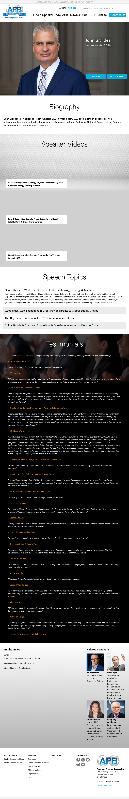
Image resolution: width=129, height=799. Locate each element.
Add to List (96, 77)
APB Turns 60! (99, 15)
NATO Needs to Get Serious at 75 (19, 664)
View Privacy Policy (104, 787)
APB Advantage (34, 771)
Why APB (61, 15)
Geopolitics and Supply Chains (17, 669)
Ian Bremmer (93, 673)
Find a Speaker (43, 15)
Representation (34, 774)
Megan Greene (93, 720)
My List (62, 9)
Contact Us (117, 15)
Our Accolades (34, 767)
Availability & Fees (117, 77)
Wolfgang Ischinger (111, 722)
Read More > (40, 126)
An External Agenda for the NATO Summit (23, 659)
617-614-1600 (71, 9)
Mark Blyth (112, 673)
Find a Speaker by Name (14, 760)
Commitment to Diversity (38, 763)
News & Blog (79, 15)
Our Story (32, 760)
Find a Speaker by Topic (13, 763)
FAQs (30, 778)
